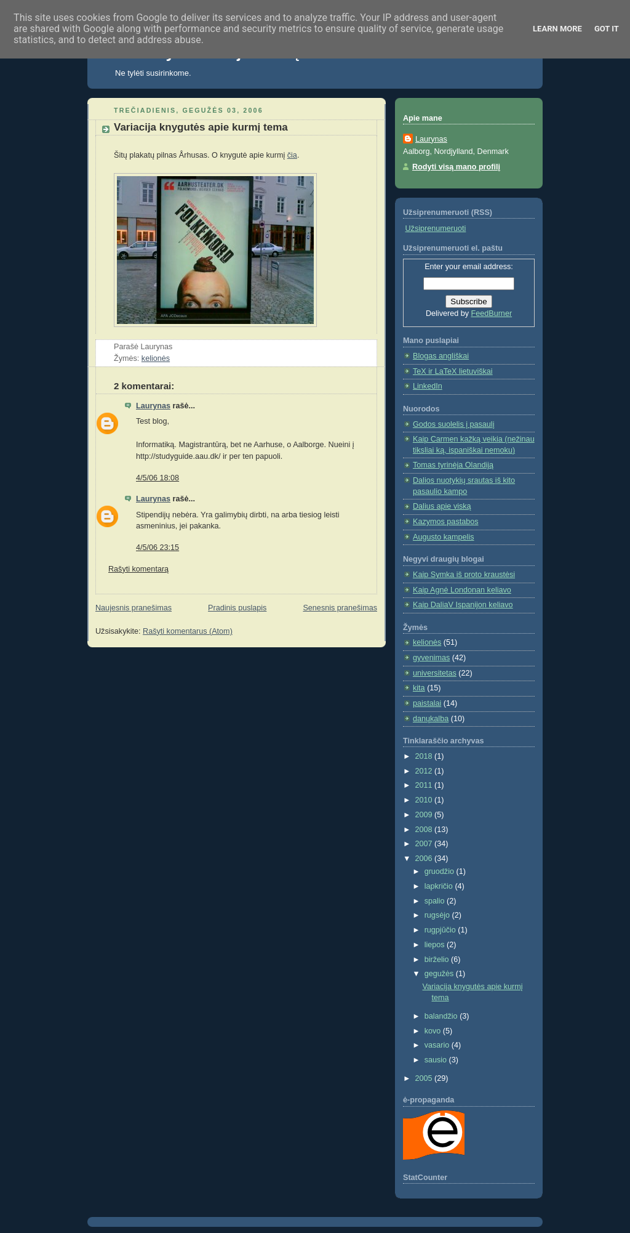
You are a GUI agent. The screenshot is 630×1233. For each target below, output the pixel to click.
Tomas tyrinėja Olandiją (453, 465)
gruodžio (441, 871)
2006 (425, 858)
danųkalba (431, 718)
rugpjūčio (441, 930)
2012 (425, 771)
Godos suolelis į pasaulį (453, 424)
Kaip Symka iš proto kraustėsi (464, 574)
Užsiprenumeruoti (435, 228)
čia (292, 155)
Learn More (557, 28)
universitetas (435, 673)
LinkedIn (427, 386)
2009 (425, 815)
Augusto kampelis (443, 537)
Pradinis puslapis (237, 608)
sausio (437, 1060)
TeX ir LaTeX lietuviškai (453, 371)
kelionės (156, 358)
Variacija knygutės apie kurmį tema (201, 127)
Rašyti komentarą (138, 569)
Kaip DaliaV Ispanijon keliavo (463, 604)
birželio (438, 959)
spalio (436, 901)
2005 (425, 1078)
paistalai (427, 703)
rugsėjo (438, 915)
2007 (425, 843)
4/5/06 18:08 (157, 478)
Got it (606, 28)
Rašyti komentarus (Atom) (188, 631)
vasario (438, 1045)
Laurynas (153, 406)
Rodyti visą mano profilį (456, 167)
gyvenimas (431, 657)
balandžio (442, 1016)
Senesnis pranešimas (340, 608)
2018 (425, 756)
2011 (425, 785)
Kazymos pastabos (446, 521)
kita (419, 688)
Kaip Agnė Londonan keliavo (462, 590)
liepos (436, 944)
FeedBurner (491, 313)
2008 (425, 829)
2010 (425, 800)
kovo (434, 1031)
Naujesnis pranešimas (133, 608)
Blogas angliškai (441, 356)
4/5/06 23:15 (157, 547)
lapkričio (440, 886)
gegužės (440, 973)
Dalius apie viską (442, 506)
